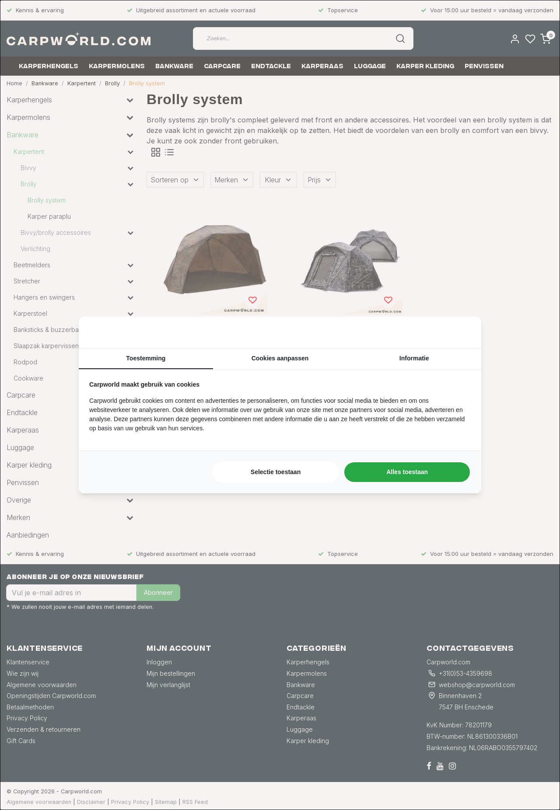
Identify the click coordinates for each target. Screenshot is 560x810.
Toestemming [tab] (145, 358)
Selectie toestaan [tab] (276, 471)
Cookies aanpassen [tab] (280, 358)
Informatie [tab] (414, 358)
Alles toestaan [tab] (407, 471)
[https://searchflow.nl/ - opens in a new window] (460, 332)
